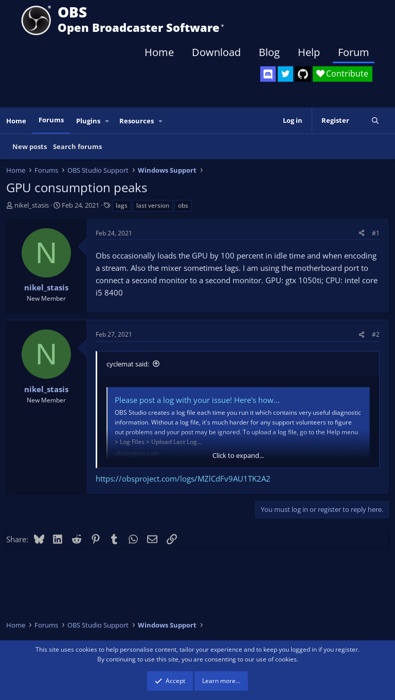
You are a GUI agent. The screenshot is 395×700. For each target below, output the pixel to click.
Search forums (77, 146)
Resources (136, 120)
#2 (376, 334)
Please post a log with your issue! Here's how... (197, 400)
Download (216, 52)
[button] (107, 121)
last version (152, 205)
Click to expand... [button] (238, 455)
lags (122, 205)
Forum (353, 52)
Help (309, 52)
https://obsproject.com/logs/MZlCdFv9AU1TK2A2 (183, 478)
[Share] (361, 233)
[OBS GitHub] (303, 74)
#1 (376, 233)
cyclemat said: (127, 364)
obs (183, 205)
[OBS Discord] (268, 74)
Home (159, 52)
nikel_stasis (31, 205)
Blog (269, 52)
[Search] (375, 120)
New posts (29, 146)
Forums (51, 119)
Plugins (88, 120)
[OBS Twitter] (285, 74)
